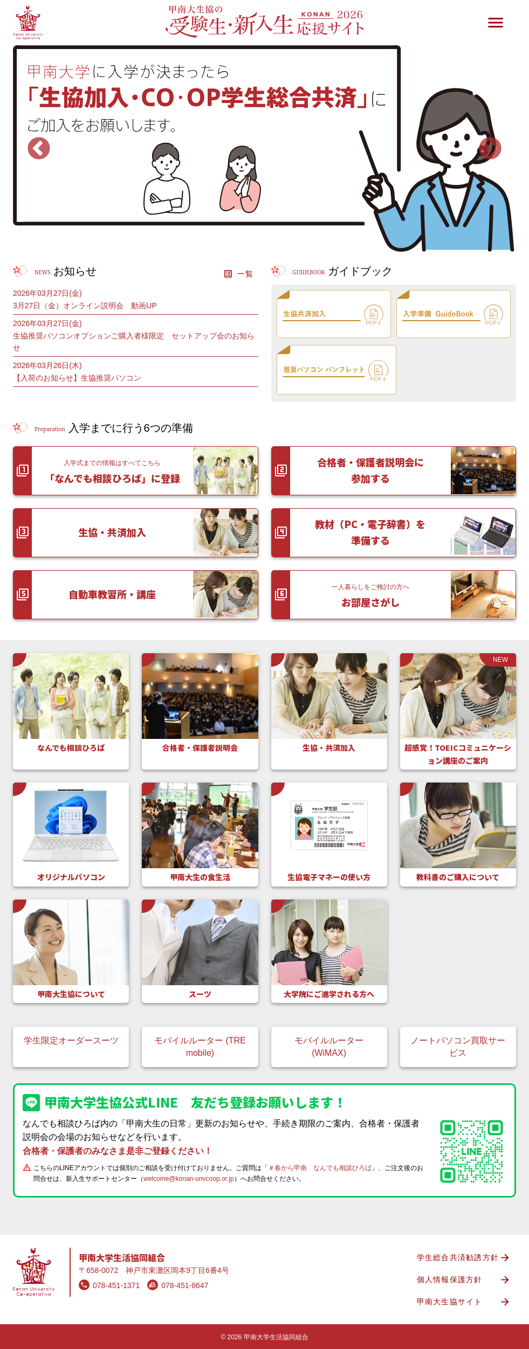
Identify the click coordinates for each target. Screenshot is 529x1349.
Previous (39, 149)
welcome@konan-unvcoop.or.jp (188, 1178)
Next (490, 149)
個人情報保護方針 (464, 1279)
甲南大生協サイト (464, 1302)
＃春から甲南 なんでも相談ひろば (320, 1168)
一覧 (238, 274)
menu (495, 22)
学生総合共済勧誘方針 (464, 1257)
